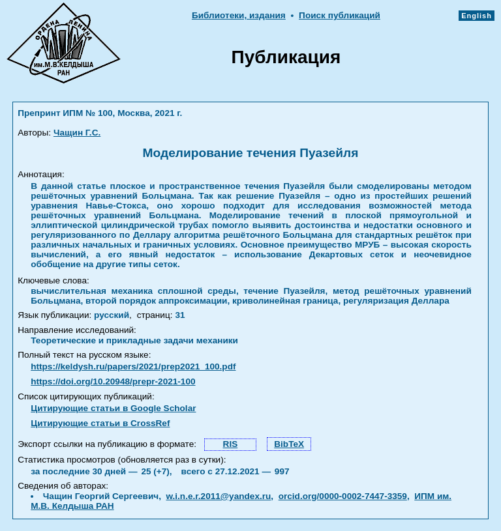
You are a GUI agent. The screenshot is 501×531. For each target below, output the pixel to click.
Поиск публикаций (339, 15)
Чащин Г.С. (76, 132)
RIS (230, 444)
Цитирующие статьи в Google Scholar (113, 408)
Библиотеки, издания (239, 15)
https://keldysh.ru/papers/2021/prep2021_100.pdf (133, 366)
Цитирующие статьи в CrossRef (100, 423)
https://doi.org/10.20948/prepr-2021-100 (113, 381)
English (476, 16)
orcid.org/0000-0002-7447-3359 (343, 496)
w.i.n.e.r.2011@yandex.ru (218, 496)
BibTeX (289, 444)
